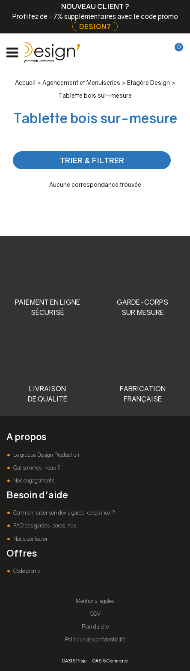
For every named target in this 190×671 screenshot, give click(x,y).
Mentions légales (95, 601)
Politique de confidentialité (95, 639)
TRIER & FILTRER (92, 160)
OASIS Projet (75, 660)
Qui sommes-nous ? (36, 467)
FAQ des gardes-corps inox (44, 525)
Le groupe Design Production (45, 455)
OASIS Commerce (110, 660)
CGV (95, 614)
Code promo (26, 571)
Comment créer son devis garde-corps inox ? (63, 512)
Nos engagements (33, 480)
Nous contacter (30, 539)
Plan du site (95, 626)
